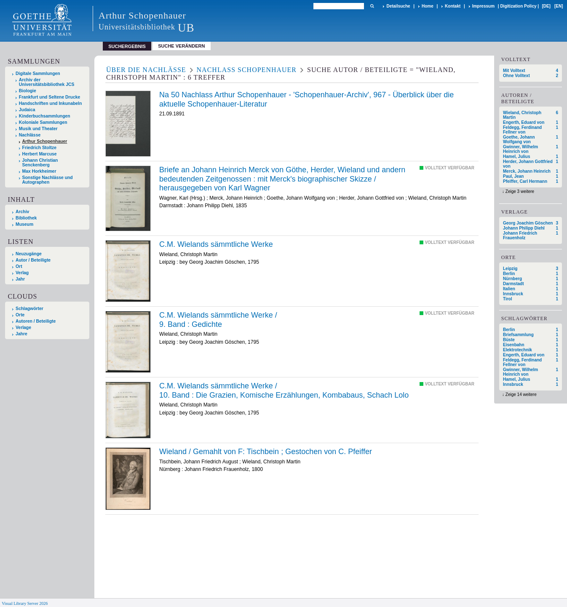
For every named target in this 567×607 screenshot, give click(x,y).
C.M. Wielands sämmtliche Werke (216, 244)
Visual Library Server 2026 (25, 603)
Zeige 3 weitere (519, 191)
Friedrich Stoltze (39, 147)
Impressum (483, 6)
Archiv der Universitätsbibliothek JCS (47, 82)
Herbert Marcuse (39, 154)
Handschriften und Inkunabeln (50, 103)
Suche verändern (181, 45)
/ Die (284, 390)
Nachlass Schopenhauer (247, 69)
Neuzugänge (29, 253)
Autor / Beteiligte (33, 260)
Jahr (20, 279)
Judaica (27, 109)
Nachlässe (29, 135)
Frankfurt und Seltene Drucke (49, 97)
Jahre (21, 334)
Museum (24, 224)
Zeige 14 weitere (521, 394)
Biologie (27, 90)
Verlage (23, 327)
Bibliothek (26, 218)
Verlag (22, 272)
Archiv (22, 211)
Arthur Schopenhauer (44, 141)
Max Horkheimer (39, 171)
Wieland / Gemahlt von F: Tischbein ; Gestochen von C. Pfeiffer (265, 451)
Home (427, 6)
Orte (20, 315)
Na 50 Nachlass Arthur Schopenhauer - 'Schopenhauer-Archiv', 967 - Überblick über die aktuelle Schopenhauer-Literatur (306, 99)
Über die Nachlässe (146, 69)
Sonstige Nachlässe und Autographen (47, 180)
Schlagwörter (29, 308)
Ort (19, 266)
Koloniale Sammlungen (43, 122)
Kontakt (452, 6)
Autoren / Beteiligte (36, 321)
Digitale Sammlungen (38, 73)
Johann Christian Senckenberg (40, 162)
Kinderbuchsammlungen (44, 116)
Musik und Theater (38, 128)
